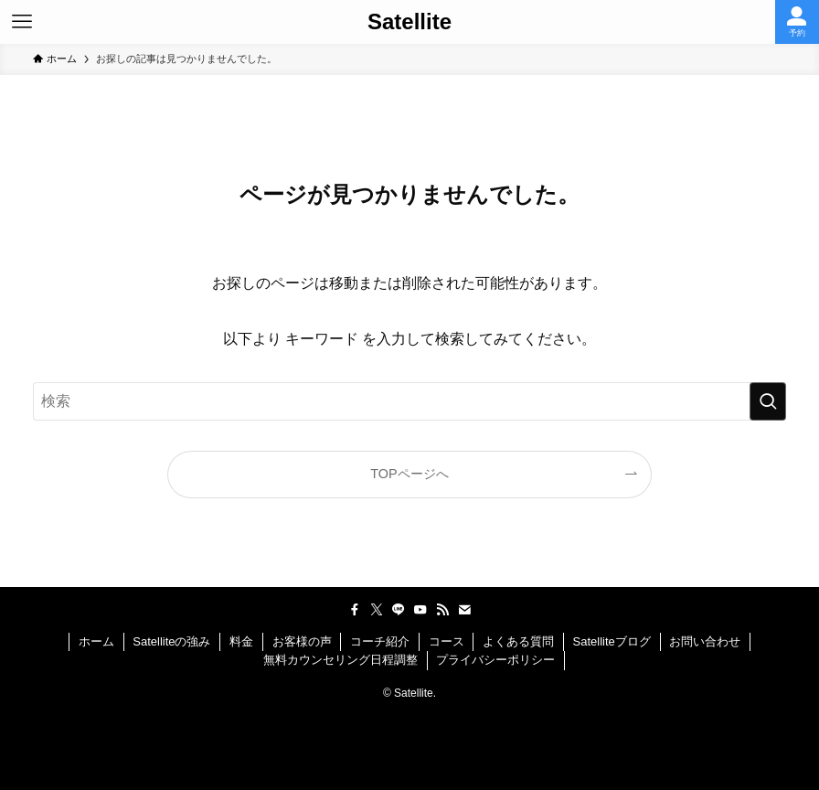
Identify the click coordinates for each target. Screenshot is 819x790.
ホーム (96, 641)
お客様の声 (302, 641)
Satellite (409, 22)
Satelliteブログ (612, 641)
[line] (398, 610)
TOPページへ (409, 473)
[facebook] (354, 610)
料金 (241, 641)
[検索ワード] (409, 401)
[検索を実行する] (768, 401)
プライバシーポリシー (495, 660)
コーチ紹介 (380, 641)
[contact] (464, 610)
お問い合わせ (704, 641)
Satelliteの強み (171, 641)
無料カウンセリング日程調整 (340, 660)
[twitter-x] (376, 610)
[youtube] (420, 610)
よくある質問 (518, 641)
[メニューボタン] (22, 22)
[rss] (442, 610)
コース (446, 641)
